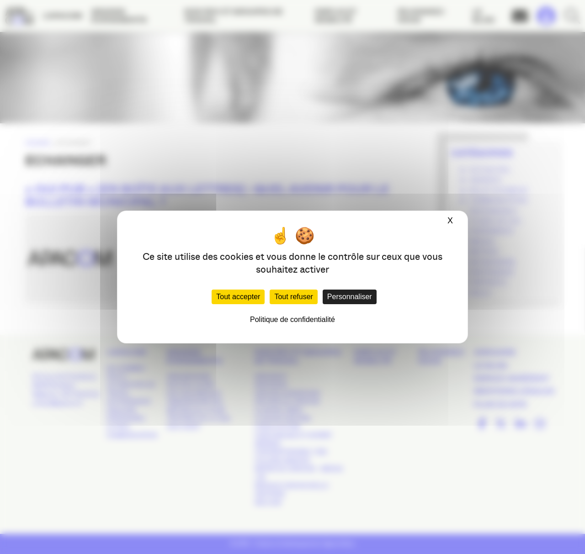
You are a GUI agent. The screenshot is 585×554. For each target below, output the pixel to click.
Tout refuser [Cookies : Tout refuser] (293, 297)
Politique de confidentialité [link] (292, 319)
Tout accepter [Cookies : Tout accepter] (238, 297)
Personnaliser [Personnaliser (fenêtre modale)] (349, 297)
